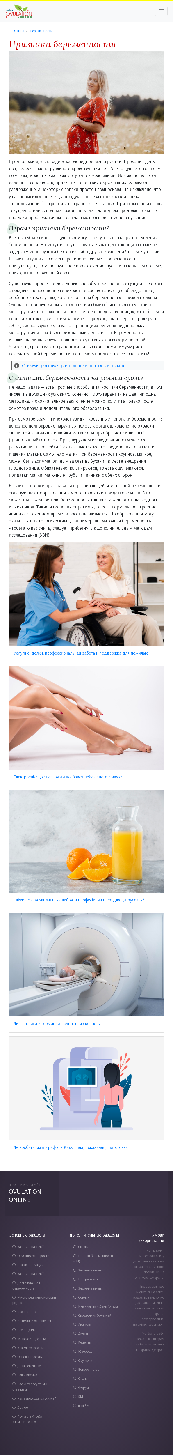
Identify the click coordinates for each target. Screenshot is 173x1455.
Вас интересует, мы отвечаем (29, 1386)
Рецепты (82, 1342)
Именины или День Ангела (95, 1306)
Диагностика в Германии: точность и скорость (57, 1023)
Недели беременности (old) (93, 1258)
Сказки (81, 1246)
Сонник (81, 1297)
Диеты (80, 1333)
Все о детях (23, 1329)
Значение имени (88, 1270)
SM (78, 1396)
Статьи (81, 1378)
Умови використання (151, 1237)
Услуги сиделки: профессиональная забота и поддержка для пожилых (81, 653)
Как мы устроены (28, 1347)
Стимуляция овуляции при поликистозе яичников (73, 365)
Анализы (82, 1324)
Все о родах (24, 1311)
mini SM (81, 1405)
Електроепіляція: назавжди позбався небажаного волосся (68, 776)
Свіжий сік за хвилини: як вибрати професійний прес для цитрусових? (79, 900)
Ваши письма (24, 1374)
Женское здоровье (29, 1338)
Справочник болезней (92, 1315)
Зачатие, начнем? (28, 1246)
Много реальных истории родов (34, 1300)
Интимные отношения (31, 1320)
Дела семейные (26, 1365)
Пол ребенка (85, 1279)
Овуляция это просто (30, 1255)
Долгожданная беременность (26, 1285)
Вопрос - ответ (87, 1369)
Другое (20, 1407)
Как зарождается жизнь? (34, 1398)
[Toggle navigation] (161, 11)
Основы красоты (27, 1356)
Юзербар (82, 1351)
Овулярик (82, 1360)
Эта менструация (27, 1264)
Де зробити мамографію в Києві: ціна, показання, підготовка (71, 1147)
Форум (81, 1387)
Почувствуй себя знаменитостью (27, 1419)
